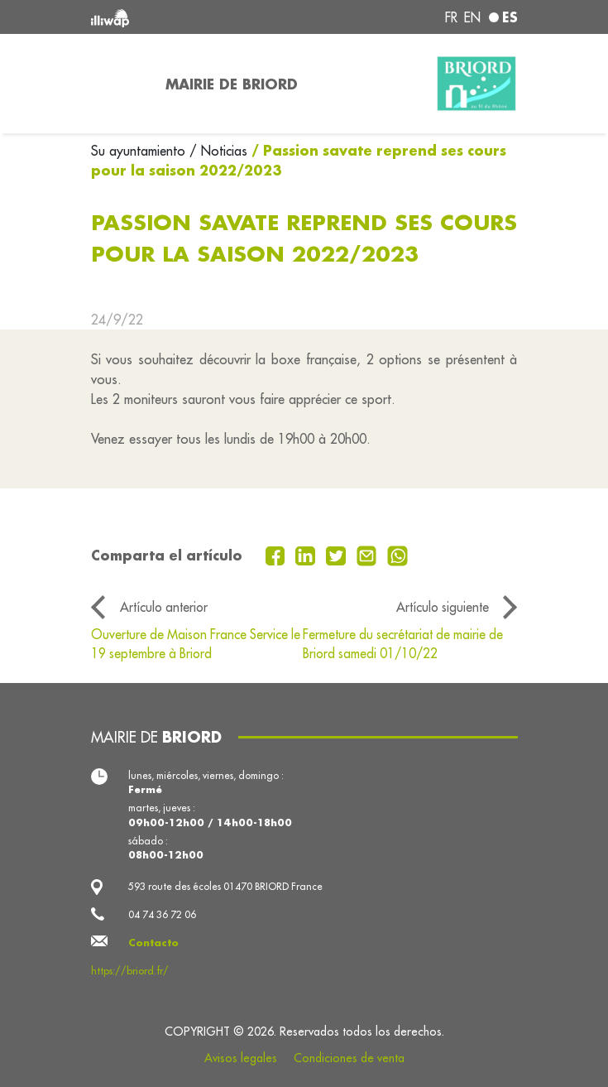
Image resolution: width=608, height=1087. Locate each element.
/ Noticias (218, 150)
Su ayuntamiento (140, 150)
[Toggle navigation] (118, 83)
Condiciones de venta (349, 1058)
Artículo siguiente (442, 607)
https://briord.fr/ (130, 970)
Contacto (153, 942)
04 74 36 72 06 (162, 914)
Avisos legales (240, 1058)
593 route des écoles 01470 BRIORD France (225, 886)
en (472, 17)
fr (451, 17)
